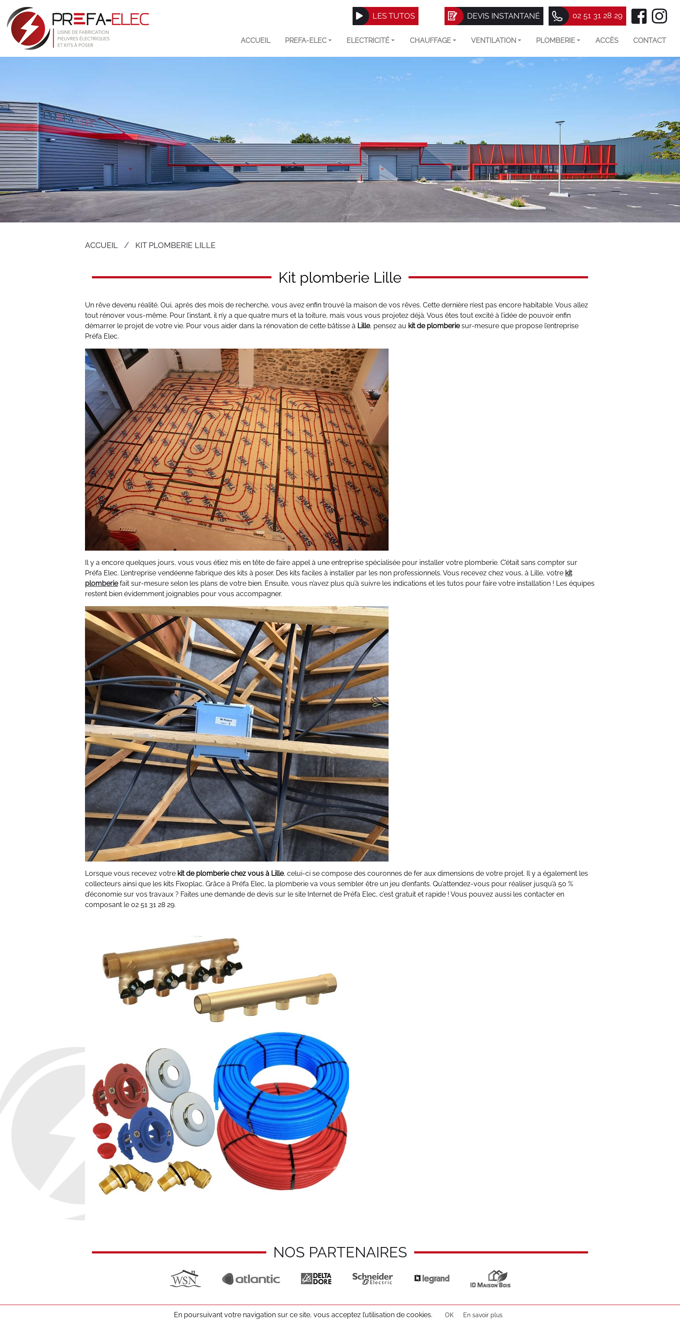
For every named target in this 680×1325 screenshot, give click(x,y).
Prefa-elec (308, 40)
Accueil (255, 40)
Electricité (371, 40)
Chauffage (433, 40)
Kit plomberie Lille (175, 245)
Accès (606, 40)
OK (449, 1315)
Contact (649, 40)
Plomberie (558, 40)
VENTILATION (496, 40)
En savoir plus (483, 1315)
